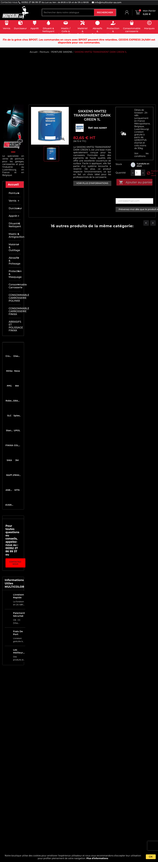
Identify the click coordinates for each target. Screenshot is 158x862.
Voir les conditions (141, 155)
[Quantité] (138, 173)
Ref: (91, 127)
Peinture (14, 193)
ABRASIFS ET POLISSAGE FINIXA (15, 326)
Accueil (13, 184)
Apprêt (13, 215)
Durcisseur (15, 208)
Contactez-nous (15, 563)
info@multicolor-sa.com (108, 2)
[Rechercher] (68, 12)
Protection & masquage (15, 274)
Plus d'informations (97, 858)
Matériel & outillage (14, 247)
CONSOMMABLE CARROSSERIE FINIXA (15, 311)
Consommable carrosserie (15, 286)
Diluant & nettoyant (15, 225)
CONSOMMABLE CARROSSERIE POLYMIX (15, 298)
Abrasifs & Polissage (14, 260)
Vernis (12, 200)
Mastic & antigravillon (15, 235)
